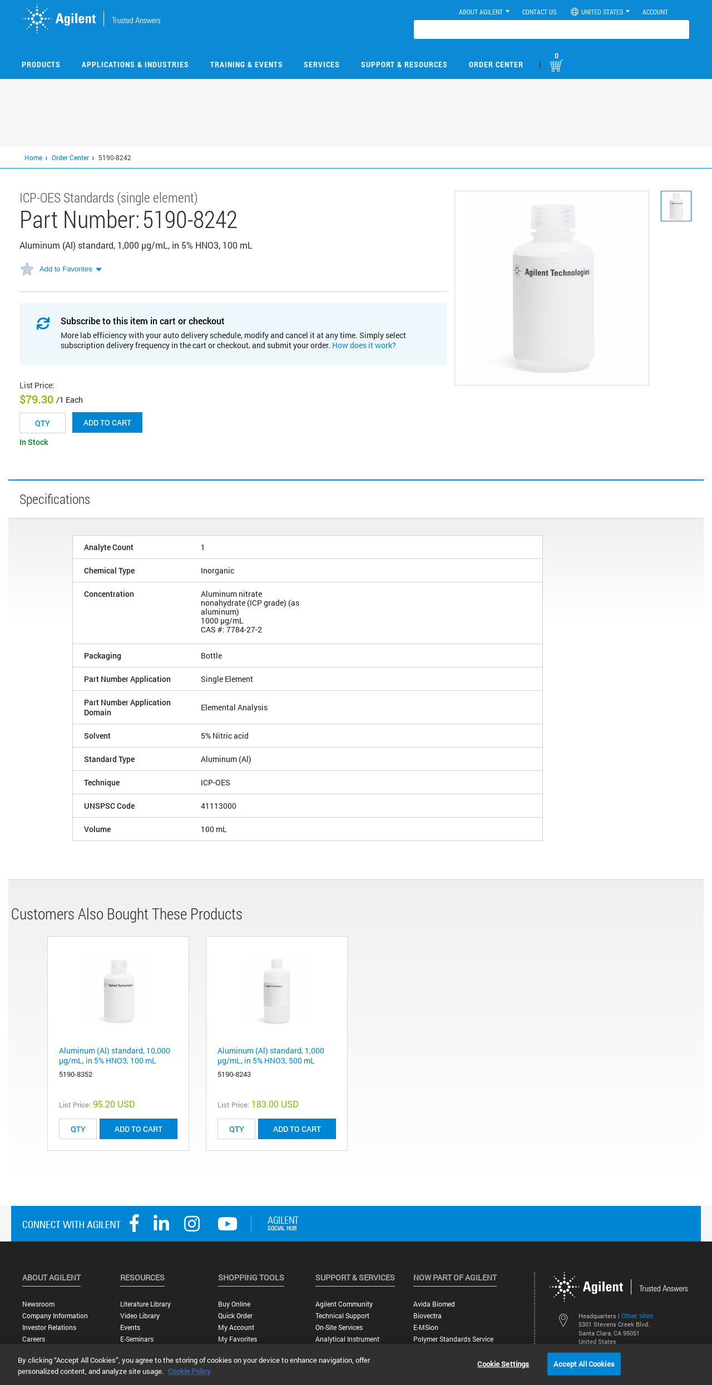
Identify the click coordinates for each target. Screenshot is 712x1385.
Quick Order (235, 1316)
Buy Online (234, 1304)
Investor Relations (49, 1327)
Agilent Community (344, 1304)
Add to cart (107, 422)
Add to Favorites (65, 269)
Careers (33, 1339)
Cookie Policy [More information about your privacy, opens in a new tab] (189, 1371)
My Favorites (237, 1339)
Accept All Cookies (583, 1363)
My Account (236, 1327)
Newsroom (38, 1304)
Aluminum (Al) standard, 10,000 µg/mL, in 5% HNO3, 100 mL (114, 1055)
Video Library (140, 1316)
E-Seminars (137, 1339)
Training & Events (246, 64)
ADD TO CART (138, 1129)
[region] (356, 1364)
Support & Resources (404, 64)
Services (322, 64)
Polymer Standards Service (453, 1339)
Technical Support (342, 1316)
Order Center (496, 64)
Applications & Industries (135, 64)
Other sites (637, 1315)
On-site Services (339, 1327)
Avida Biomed (434, 1304)
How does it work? (364, 345)
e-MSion (425, 1327)
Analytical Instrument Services (347, 1343)
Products (41, 64)
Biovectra (427, 1316)
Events (130, 1327)
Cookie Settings (503, 1363)
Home (33, 157)
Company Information (55, 1316)
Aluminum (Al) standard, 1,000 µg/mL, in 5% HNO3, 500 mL (270, 1055)
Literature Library (145, 1304)
